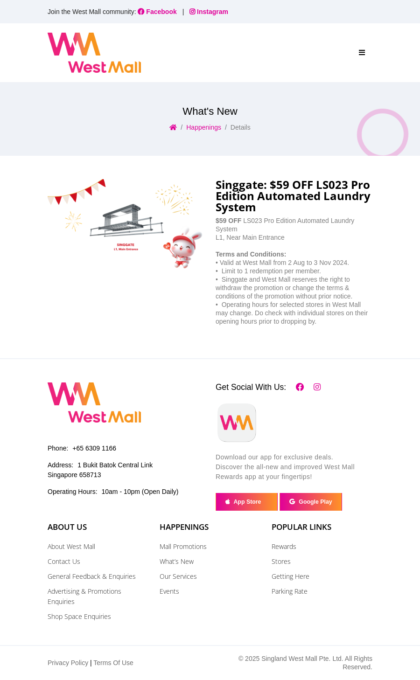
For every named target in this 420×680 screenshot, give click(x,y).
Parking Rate (290, 591)
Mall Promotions (183, 546)
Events (169, 591)
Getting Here (290, 576)
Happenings (203, 127)
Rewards (284, 546)
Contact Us (64, 561)
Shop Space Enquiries (79, 616)
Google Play (310, 502)
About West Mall (71, 546)
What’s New (177, 561)
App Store (246, 502)
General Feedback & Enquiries (92, 576)
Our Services (178, 576)
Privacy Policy (68, 662)
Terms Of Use (113, 662)
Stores (281, 561)
